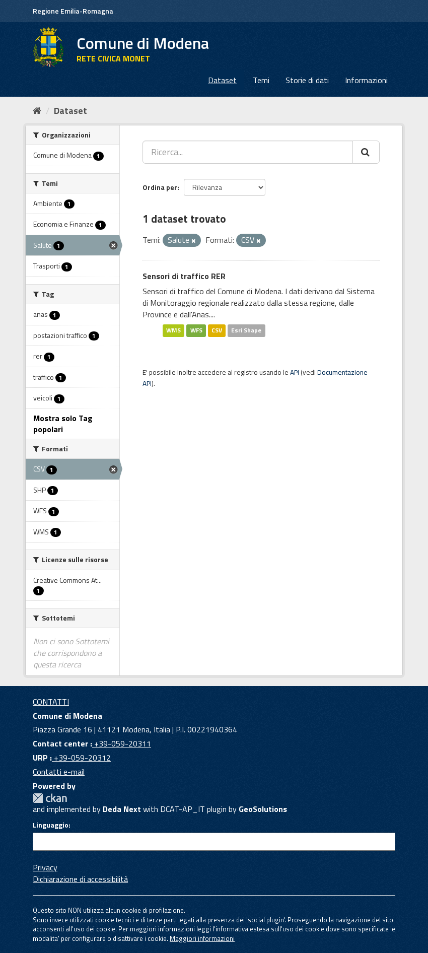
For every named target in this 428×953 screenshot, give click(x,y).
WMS (173, 330)
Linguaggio (50, 825)
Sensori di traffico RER (184, 276)
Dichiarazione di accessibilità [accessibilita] (80, 879)
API (294, 372)
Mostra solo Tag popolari (63, 424)
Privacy (45, 867)
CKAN (50, 798)
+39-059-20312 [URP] (81, 758)
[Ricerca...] (247, 152)
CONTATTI (51, 702)
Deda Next (122, 809)
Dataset (222, 80)
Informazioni (366, 80)
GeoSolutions (263, 809)
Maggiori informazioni (202, 938)
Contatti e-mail (59, 772)
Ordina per (159, 187)
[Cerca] (366, 152)
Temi (261, 80)
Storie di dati (307, 80)
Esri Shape (246, 330)
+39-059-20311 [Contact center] (121, 743)
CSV (216, 330)
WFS (196, 330)
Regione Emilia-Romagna (73, 11)
